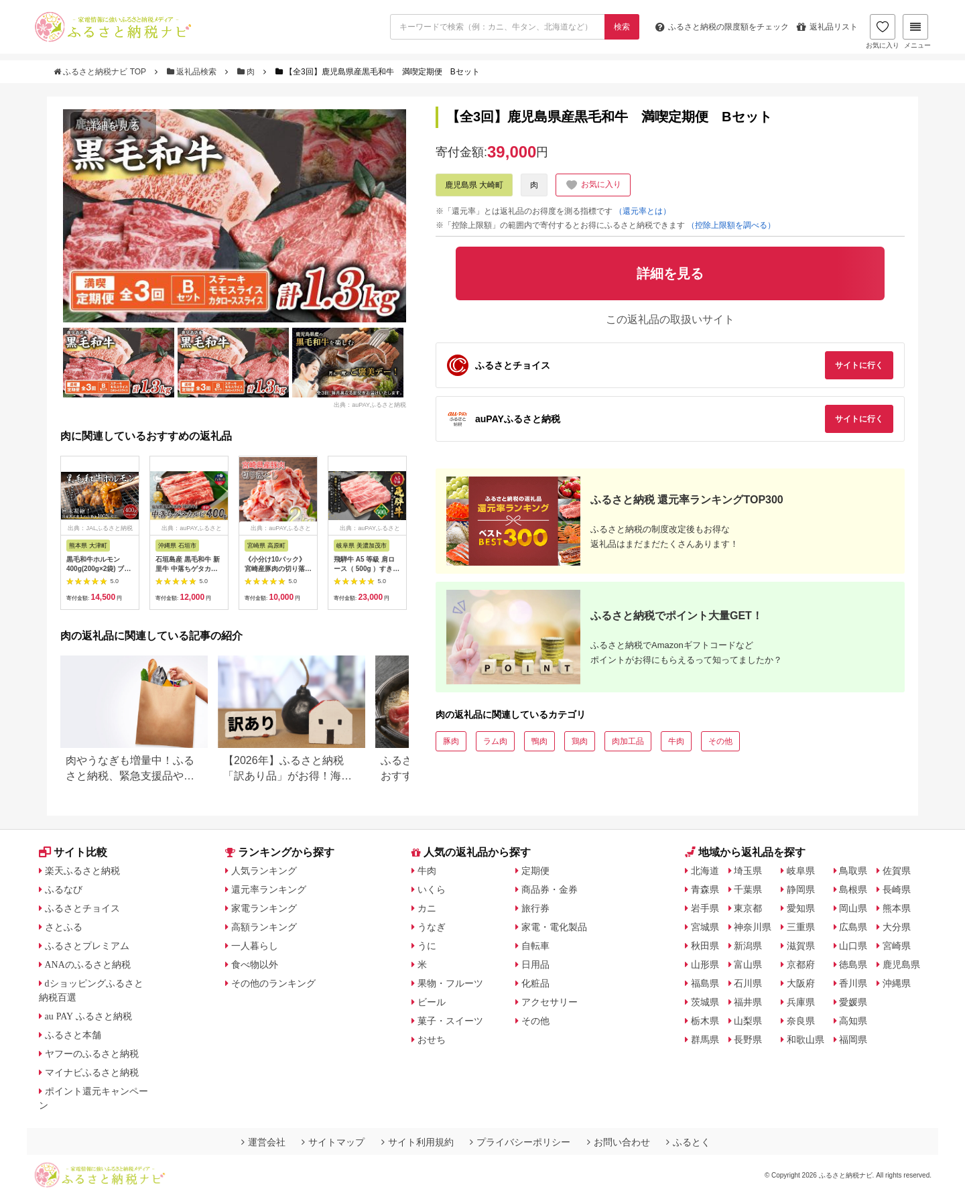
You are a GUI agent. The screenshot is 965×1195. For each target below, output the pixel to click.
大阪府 (801, 983)
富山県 (748, 964)
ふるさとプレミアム (87, 945)
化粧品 (535, 983)
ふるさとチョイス (82, 908)
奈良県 (801, 1020)
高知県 (853, 1020)
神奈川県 (752, 927)
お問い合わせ (618, 1142)
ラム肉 (495, 741)
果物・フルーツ (450, 983)
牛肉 (676, 741)
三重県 (801, 927)
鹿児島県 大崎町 (474, 185)
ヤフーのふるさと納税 (92, 1053)
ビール (431, 1002)
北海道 (705, 870)
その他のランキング (273, 983)
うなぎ (431, 927)
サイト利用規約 (417, 1142)
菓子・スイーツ (450, 1020)
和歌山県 (805, 1039)
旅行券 (535, 908)
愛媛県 (853, 1002)
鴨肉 (539, 741)
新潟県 (748, 945)
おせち (431, 1039)
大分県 (897, 927)
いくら (431, 889)
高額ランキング (264, 927)
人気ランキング (264, 870)
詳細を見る (113, 125)
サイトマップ (333, 1142)
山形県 (705, 964)
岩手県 (705, 908)
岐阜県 (801, 870)
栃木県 (705, 1020)
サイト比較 (73, 852)
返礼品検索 (193, 71)
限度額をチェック (722, 27)
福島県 (705, 983)
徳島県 (853, 964)
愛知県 (801, 908)
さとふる (63, 927)
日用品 (535, 964)
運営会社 (263, 1142)
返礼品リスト (827, 26)
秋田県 (705, 945)
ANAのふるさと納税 (88, 964)
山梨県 (748, 1020)
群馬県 (705, 1039)
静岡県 (801, 889)
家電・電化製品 (554, 927)
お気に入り (882, 31)
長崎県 (897, 889)
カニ (426, 908)
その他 (720, 741)
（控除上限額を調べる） (731, 225)
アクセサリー (549, 1002)
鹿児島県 (901, 964)
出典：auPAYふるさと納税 (370, 404)
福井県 (748, 1002)
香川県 (853, 983)
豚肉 (451, 741)
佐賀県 (897, 870)
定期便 (535, 870)
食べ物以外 (254, 964)
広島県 (853, 927)
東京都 (748, 908)
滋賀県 (801, 945)
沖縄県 (897, 983)
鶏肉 (580, 741)
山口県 (853, 945)
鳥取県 (853, 870)
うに (426, 945)
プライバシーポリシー (520, 1142)
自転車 (535, 945)
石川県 (748, 983)
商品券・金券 (549, 889)
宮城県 (705, 927)
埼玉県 (748, 870)
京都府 (801, 964)
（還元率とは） (643, 211)
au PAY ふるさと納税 (89, 1016)
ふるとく (688, 1142)
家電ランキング (264, 908)
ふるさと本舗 (73, 1035)
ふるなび (63, 889)
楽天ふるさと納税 (82, 870)
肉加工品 (628, 741)
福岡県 (853, 1039)
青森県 (705, 889)
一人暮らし (254, 945)
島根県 (853, 889)
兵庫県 (801, 1002)
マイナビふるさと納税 (92, 1072)
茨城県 (705, 1002)
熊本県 (897, 908)
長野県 (748, 1039)
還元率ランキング (268, 889)
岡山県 (853, 908)
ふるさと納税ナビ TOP (101, 71)
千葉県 (748, 889)
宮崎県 (897, 945)
